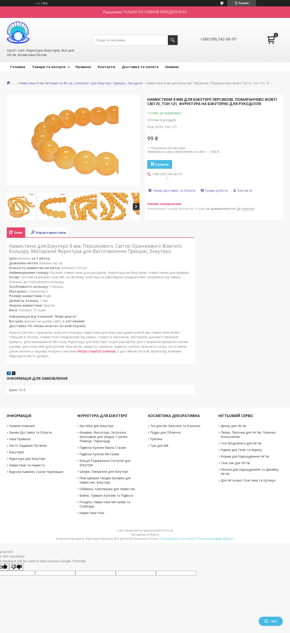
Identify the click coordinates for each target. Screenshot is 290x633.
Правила (83, 66)
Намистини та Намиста (27, 465)
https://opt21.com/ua (96, 351)
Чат (270, 621)
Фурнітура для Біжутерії (27, 458)
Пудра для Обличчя (165, 432)
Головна (17, 66)
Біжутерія (16, 452)
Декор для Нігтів (233, 426)
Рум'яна (156, 439)
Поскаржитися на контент (177, 539)
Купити (162, 164)
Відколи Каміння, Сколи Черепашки (36, 472)
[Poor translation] (16, 567)
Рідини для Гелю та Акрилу (241, 450)
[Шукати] (173, 40)
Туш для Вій (159, 445)
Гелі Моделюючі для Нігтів (241, 443)
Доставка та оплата (140, 66)
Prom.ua (167, 530)
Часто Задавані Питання (28, 445)
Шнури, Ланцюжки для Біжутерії (104, 471)
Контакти (106, 66)
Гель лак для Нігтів (235, 463)
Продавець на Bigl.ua (145, 534)
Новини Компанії (22, 426)
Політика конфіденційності (216, 539)
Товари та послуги (48, 66)
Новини (172, 66)
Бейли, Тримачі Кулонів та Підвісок (106, 495)
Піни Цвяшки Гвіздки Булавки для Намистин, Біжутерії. (105, 480)
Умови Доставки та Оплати (30, 432)
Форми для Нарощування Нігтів (245, 456)
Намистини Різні (92, 513)
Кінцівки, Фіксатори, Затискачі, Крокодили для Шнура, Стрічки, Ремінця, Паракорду (104, 436)
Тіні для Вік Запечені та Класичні (175, 426)
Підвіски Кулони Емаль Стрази (103, 447)
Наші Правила (19, 439)
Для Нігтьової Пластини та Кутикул (248, 480)
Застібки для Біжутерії (97, 426)
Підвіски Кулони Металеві (99, 454)
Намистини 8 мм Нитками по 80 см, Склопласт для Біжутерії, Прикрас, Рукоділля (81, 83)
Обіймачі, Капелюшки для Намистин (107, 489)
